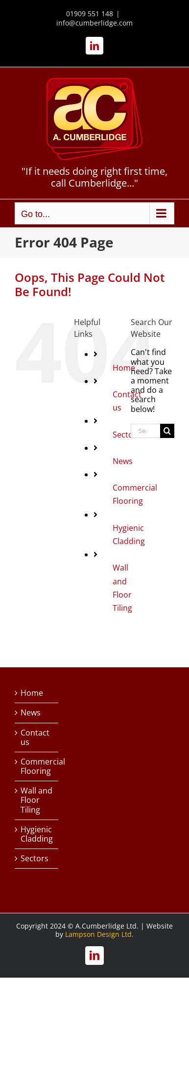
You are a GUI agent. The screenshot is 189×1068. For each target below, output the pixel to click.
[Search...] (145, 431)
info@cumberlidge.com (94, 22)
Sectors (34, 858)
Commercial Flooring (37, 766)
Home (32, 693)
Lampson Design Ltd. (99, 934)
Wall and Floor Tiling (36, 800)
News (123, 461)
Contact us (35, 737)
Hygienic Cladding (37, 834)
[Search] (167, 431)
